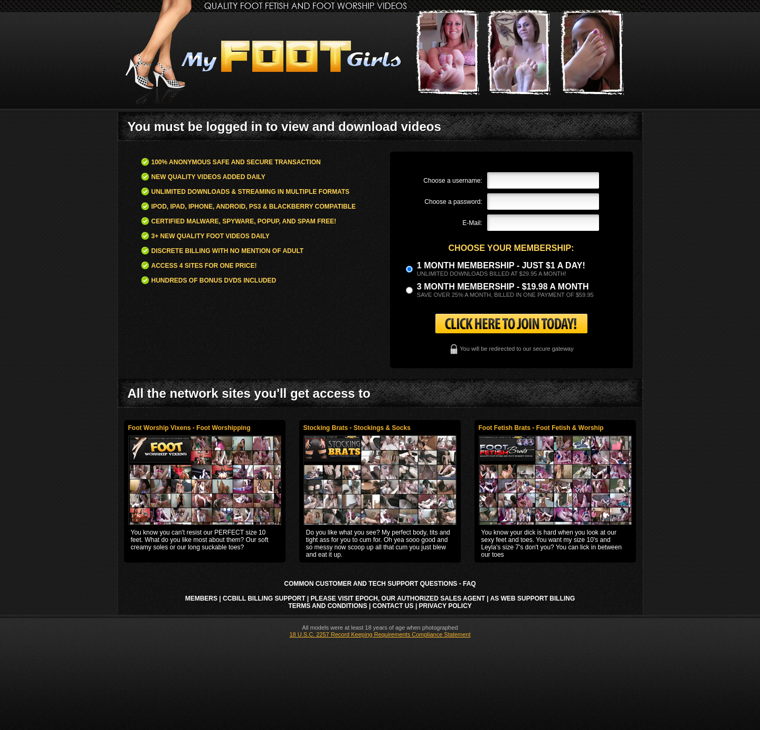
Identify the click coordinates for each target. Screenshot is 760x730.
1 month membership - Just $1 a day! (501, 265)
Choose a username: (452, 180)
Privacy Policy (445, 606)
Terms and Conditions (327, 606)
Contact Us (393, 606)
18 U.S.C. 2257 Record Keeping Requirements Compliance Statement (379, 634)
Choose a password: (453, 201)
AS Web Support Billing (532, 598)
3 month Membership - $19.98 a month (503, 286)
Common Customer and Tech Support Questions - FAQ (380, 583)
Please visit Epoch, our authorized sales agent (398, 598)
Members (201, 598)
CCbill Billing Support (264, 598)
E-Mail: (472, 223)
